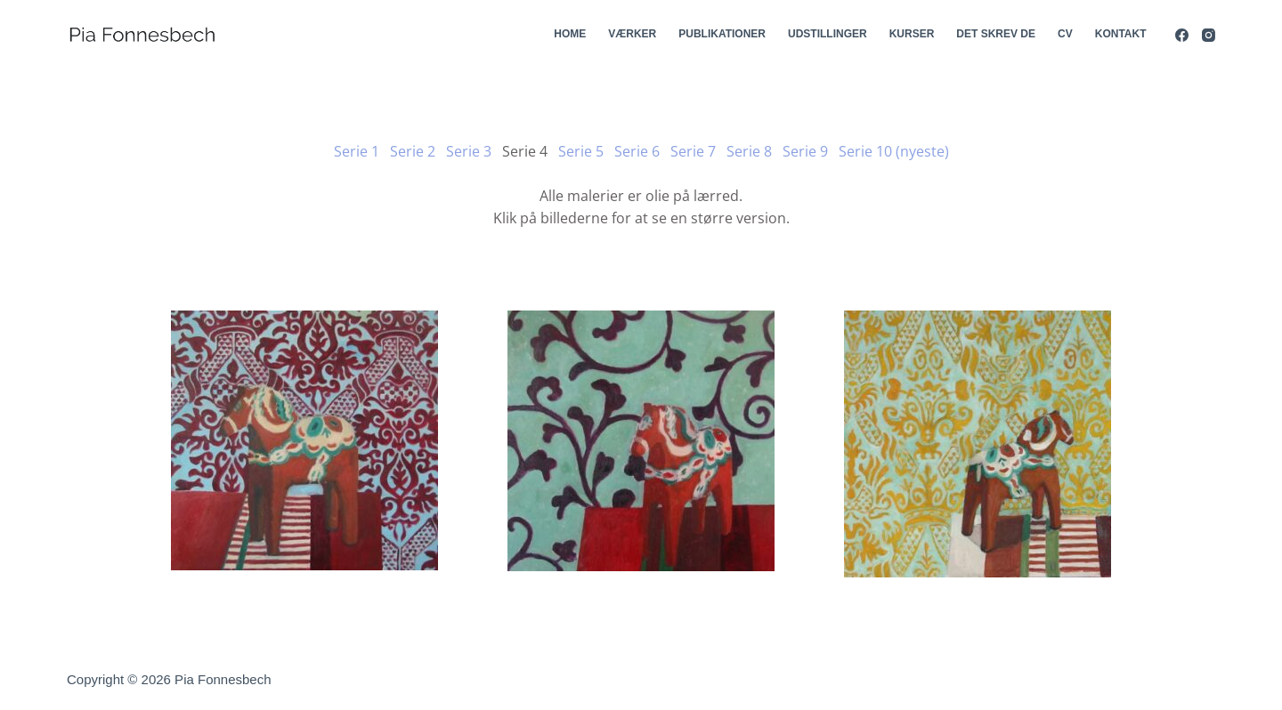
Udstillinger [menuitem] (827, 34)
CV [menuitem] (1065, 34)
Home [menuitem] (570, 34)
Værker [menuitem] (632, 34)
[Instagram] (1208, 35)
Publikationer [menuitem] (722, 34)
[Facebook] (1182, 35)
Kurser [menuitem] (912, 34)
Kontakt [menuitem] (1121, 34)
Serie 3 (468, 151)
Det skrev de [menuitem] (995, 34)
